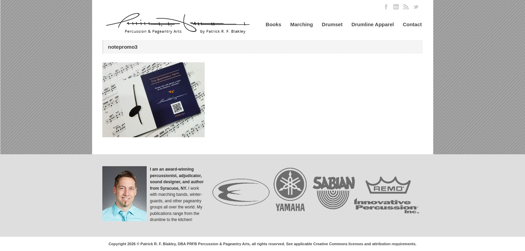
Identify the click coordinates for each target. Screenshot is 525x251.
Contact (412, 24)
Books (273, 24)
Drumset (332, 24)
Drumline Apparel (372, 24)
